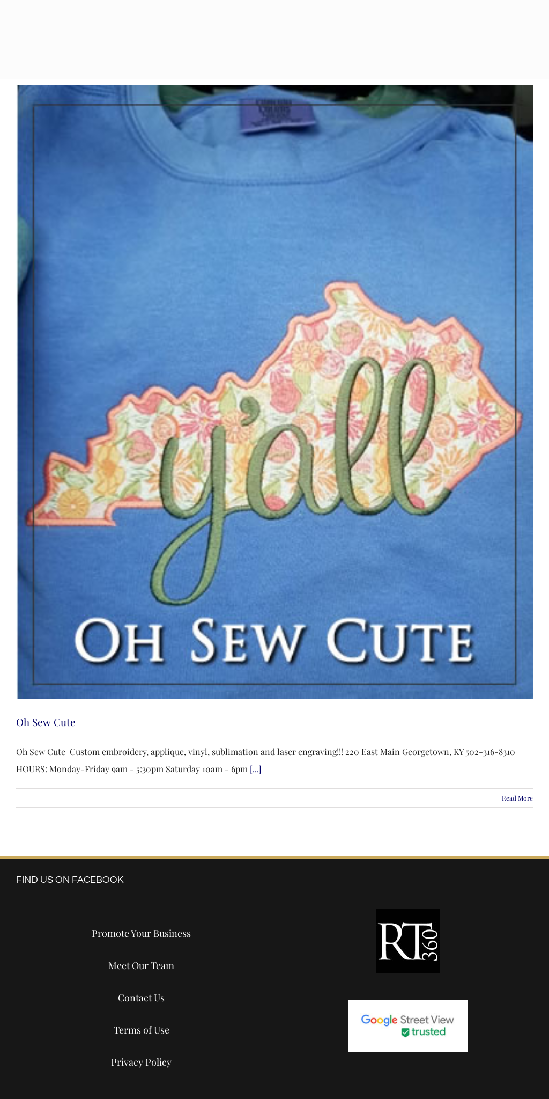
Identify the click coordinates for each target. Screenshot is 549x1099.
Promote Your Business (141, 933)
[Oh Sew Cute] (274, 392)
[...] (256, 768)
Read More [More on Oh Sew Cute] (517, 798)
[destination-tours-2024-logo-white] (132, 28)
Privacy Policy (141, 1062)
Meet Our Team (141, 965)
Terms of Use (141, 1029)
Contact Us (141, 997)
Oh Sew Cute (46, 722)
